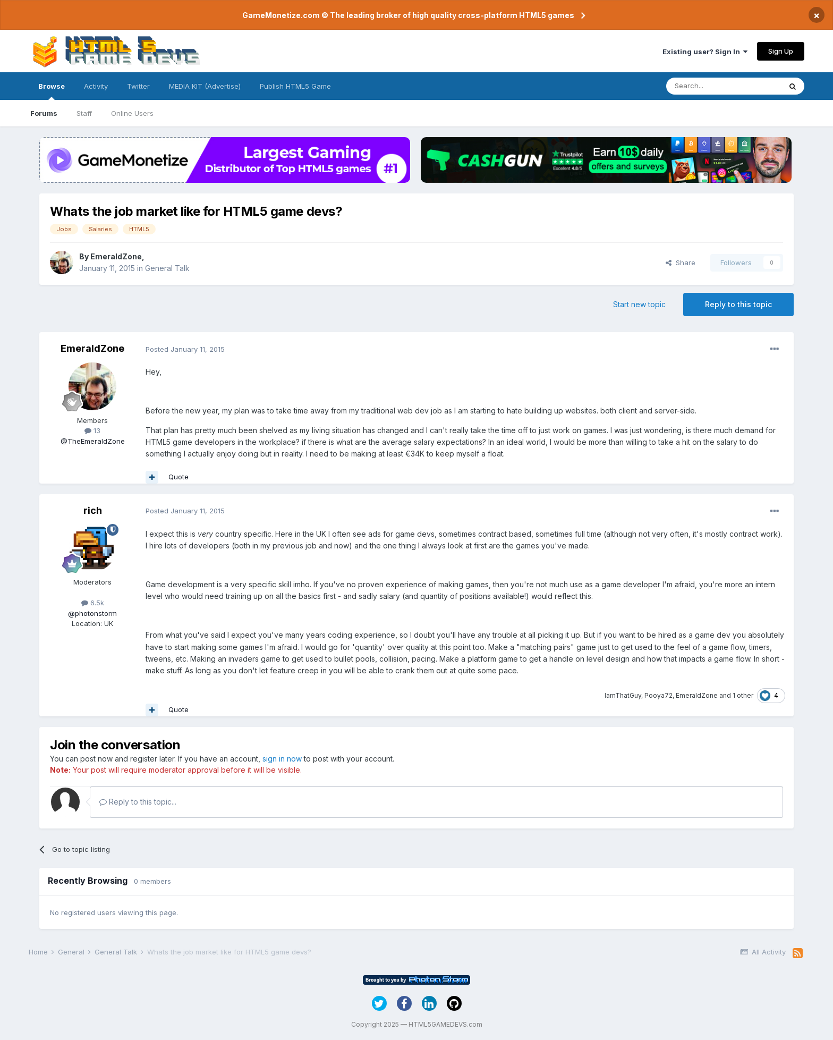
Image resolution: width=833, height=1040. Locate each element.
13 (92, 430)
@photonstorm (92, 613)
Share (680, 262)
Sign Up (780, 51)
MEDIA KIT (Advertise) (205, 86)
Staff (84, 113)
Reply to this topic (738, 304)
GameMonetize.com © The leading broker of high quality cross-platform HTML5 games (408, 15)
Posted (185, 349)
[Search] (723, 86)
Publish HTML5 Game (295, 86)
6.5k (92, 602)
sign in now (282, 758)
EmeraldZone (116, 256)
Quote (178, 476)
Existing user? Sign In (704, 51)
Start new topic (639, 304)
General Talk (167, 268)
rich (92, 510)
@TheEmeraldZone (93, 441)
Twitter (138, 86)
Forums (43, 113)
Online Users (132, 113)
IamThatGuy (623, 695)
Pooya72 (658, 695)
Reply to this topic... (137, 801)
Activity (96, 86)
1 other (743, 695)
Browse (51, 91)
